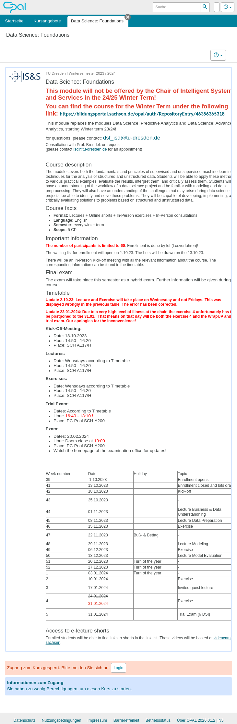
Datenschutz (24, 720)
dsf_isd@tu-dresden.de (131, 138)
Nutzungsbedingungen (61, 720)
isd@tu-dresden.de (90, 149)
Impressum (97, 720)
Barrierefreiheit (126, 720)
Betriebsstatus (158, 720)
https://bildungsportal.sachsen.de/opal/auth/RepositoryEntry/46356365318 (142, 114)
